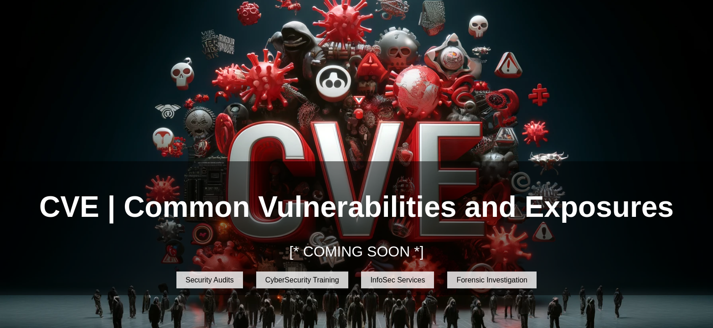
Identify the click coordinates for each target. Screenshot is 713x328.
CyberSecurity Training (302, 280)
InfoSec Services (397, 280)
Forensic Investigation (491, 280)
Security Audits (210, 280)
